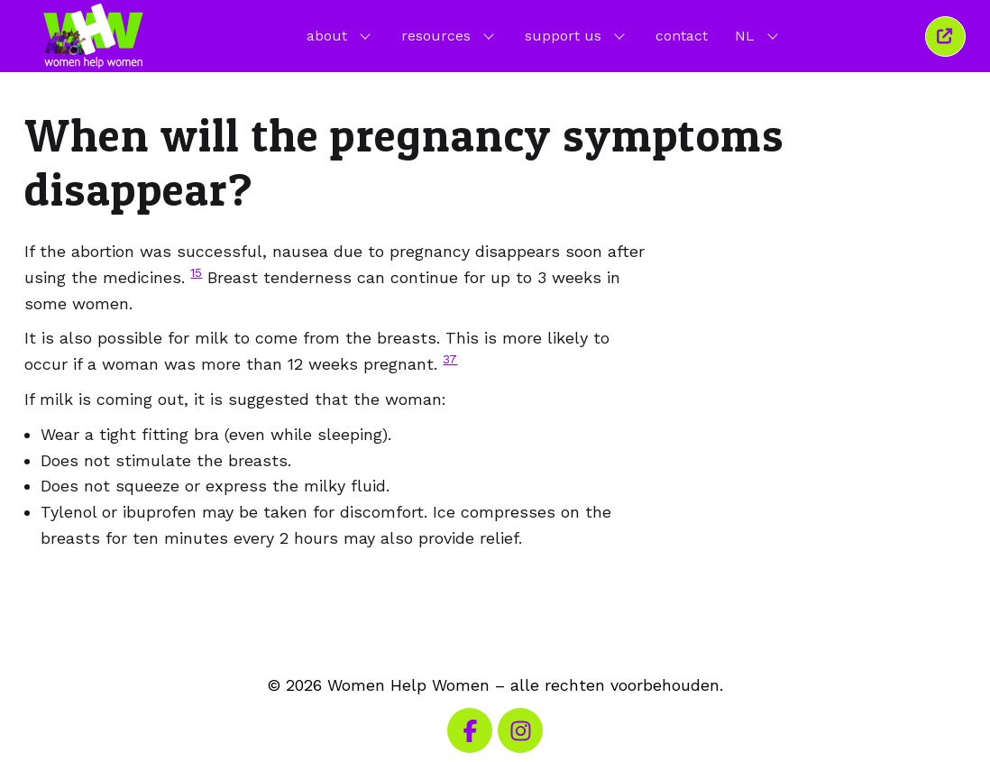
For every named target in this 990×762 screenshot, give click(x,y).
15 (196, 272)
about (340, 35)
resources (449, 35)
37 (450, 359)
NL (758, 35)
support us (576, 35)
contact (681, 35)
